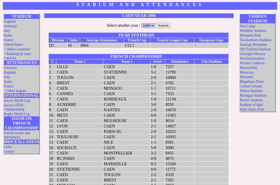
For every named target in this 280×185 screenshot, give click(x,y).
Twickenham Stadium (255, 40)
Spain (8, 35)
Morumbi (246, 77)
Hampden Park (250, 35)
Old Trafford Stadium (255, 49)
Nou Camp (247, 26)
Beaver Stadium (251, 100)
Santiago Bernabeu (253, 45)
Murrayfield (248, 68)
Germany (10, 26)
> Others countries (17, 49)
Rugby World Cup (17, 114)
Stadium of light (251, 105)
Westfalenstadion (252, 58)
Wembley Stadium (253, 31)
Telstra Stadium (251, 91)
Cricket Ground (251, 86)
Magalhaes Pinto (252, 82)
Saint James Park (252, 109)
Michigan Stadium (253, 95)
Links (8, 147)
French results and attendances (17, 135)
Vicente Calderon (252, 63)
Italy (7, 31)
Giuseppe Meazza (252, 54)
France (8, 40)
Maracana (247, 72)
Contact (9, 151)
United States (13, 45)
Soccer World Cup (17, 101)
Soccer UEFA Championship (14, 107)
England (10, 21)
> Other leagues (15, 91)
